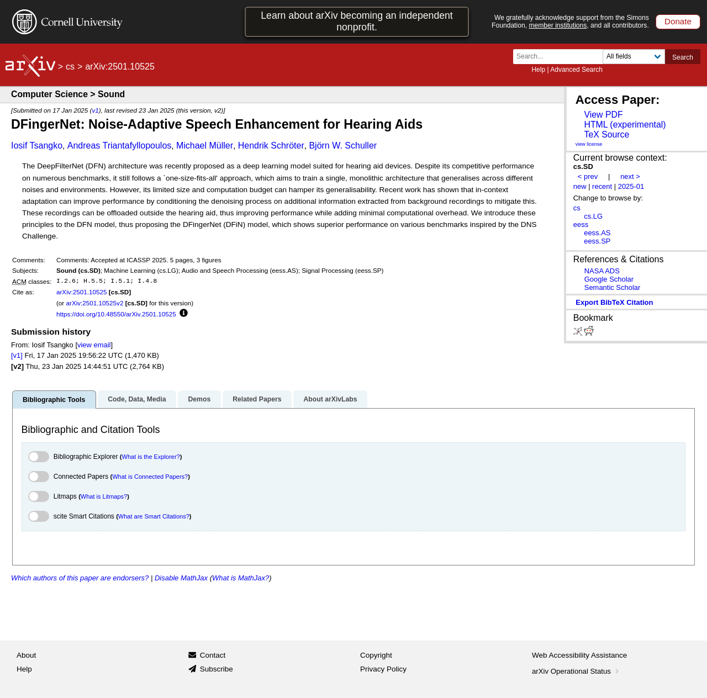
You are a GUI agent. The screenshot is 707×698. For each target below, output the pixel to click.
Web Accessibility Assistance (579, 655)
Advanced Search (576, 69)
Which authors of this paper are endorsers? (80, 578)
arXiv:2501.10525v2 (94, 302)
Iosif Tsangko (36, 145)
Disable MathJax (181, 578)
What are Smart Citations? (153, 516)
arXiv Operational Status (576, 671)
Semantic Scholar (612, 287)
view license (589, 144)
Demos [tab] (199, 399)
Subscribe (216, 669)
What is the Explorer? (151, 456)
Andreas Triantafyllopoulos (119, 145)
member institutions (558, 25)
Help (538, 69)
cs (70, 66)
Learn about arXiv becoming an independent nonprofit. (357, 21)
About (26, 655)
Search (682, 57)
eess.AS (597, 233)
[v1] (17, 355)
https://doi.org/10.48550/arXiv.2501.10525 (116, 314)
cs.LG (593, 216)
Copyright (376, 655)
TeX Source (606, 134)
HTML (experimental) (625, 124)
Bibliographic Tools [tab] (54, 400)
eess (580, 224)
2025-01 (631, 186)
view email (93, 345)
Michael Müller (204, 145)
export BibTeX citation (614, 302)
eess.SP (597, 241)
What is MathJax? (240, 578)
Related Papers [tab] (257, 399)
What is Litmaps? (104, 496)
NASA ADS (602, 271)
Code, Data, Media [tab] (137, 399)
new (580, 186)
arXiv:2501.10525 (81, 291)
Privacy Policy (383, 669)
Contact (213, 655)
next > (630, 176)
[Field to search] (634, 56)
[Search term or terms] (561, 56)
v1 (95, 110)
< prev (588, 176)
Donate (678, 21)
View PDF (603, 114)
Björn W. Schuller (343, 145)
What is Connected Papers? (150, 476)
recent (602, 186)
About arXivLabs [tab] (330, 399)
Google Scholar (609, 279)
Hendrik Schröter (271, 145)
